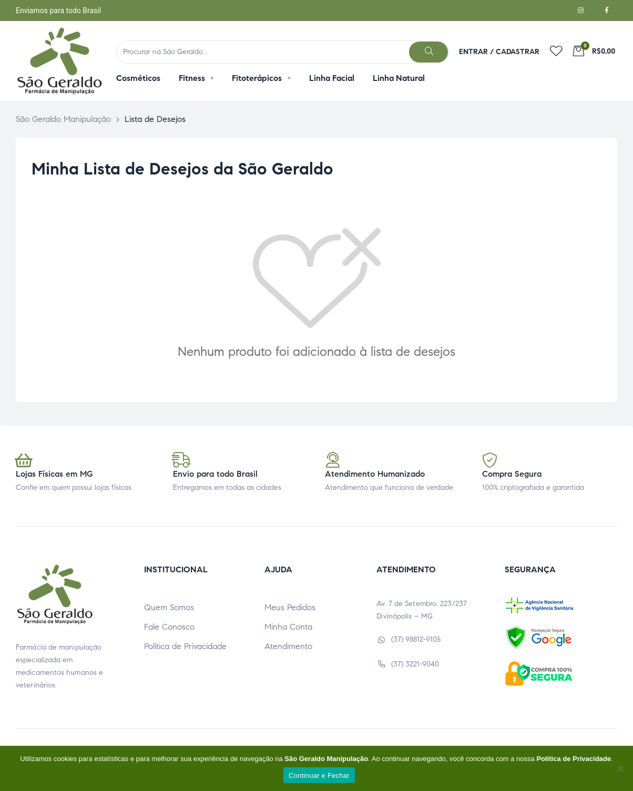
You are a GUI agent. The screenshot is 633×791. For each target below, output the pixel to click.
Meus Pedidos (289, 607)
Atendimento (288, 646)
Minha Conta (288, 627)
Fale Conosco (169, 627)
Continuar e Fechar (319, 775)
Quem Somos (169, 607)
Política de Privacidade (185, 646)
